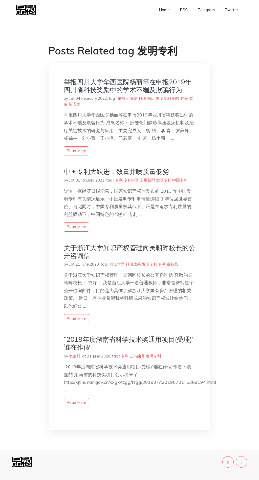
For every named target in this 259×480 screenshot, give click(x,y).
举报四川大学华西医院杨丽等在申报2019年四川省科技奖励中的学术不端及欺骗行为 (128, 86)
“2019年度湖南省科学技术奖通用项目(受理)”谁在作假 (129, 343)
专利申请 (131, 180)
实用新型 (147, 180)
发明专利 (163, 98)
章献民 (172, 264)
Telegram (206, 9)
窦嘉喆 (74, 356)
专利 (119, 180)
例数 (176, 98)
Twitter (231, 9)
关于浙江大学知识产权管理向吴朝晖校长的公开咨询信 (129, 252)
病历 (151, 98)
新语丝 (74, 104)
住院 (184, 98)
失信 (134, 98)
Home (164, 9)
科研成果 (133, 264)
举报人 (123, 98)
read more (76, 150)
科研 (142, 98)
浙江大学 (117, 264)
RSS (184, 9)
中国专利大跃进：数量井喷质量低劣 (116, 171)
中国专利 (179, 180)
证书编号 (137, 356)
